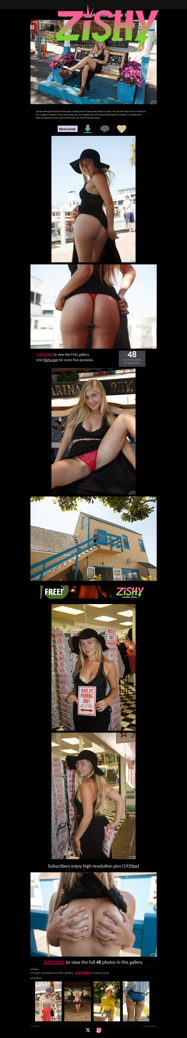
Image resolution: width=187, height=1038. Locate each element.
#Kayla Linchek (67, 128)
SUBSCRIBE (44, 354)
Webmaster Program (150, 1026)
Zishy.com (51, 360)
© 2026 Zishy (34, 1026)
